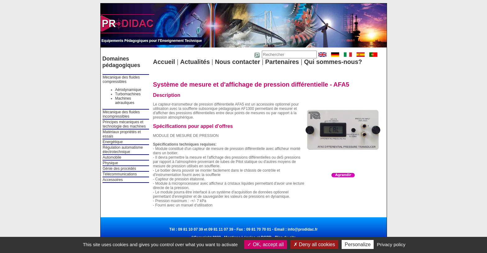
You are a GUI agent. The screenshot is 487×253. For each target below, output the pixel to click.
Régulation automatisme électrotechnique (123, 149)
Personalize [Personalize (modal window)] (358, 244)
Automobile (112, 157)
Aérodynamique (128, 90)
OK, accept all (265, 244)
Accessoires (113, 180)
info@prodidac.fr (302, 229)
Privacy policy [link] (391, 244)
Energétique (113, 142)
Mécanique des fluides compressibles (121, 79)
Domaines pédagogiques (121, 62)
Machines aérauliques (124, 100)
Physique (110, 163)
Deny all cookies (314, 244)
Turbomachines (128, 94)
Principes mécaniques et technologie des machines (124, 124)
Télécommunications (120, 174)
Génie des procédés (119, 168)
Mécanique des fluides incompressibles (121, 114)
